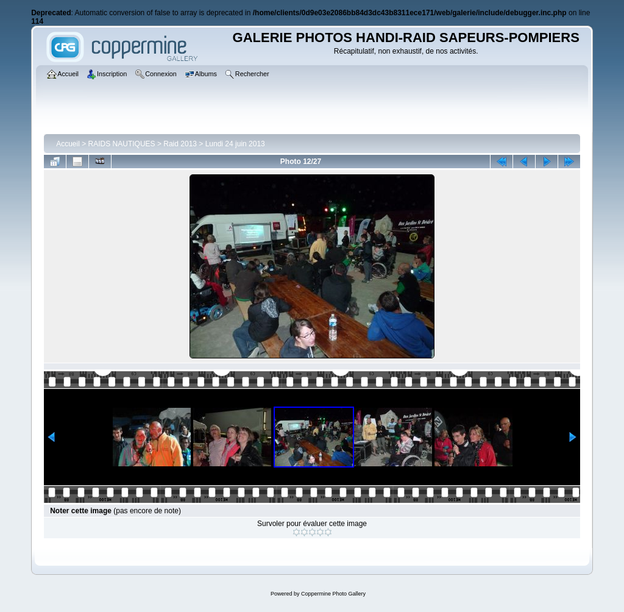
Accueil (68, 144)
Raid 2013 (180, 144)
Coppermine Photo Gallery (333, 594)
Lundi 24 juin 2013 (235, 144)
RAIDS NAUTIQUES (121, 144)
